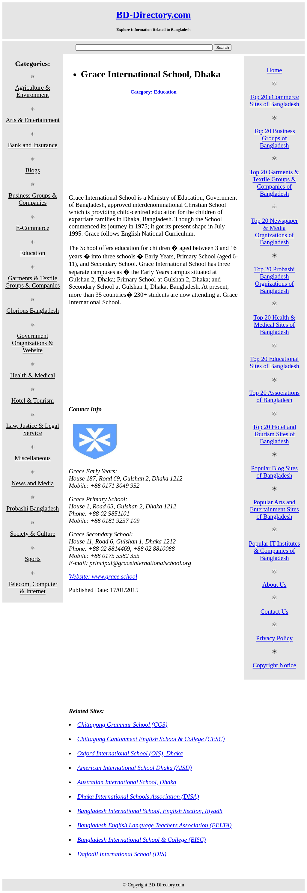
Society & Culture (32, 533)
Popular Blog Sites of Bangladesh (274, 472)
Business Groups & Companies (32, 199)
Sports (32, 558)
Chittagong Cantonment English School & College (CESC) (151, 738)
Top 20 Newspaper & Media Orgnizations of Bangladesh (274, 231)
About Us (274, 584)
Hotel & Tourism (32, 400)
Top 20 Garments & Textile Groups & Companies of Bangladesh (274, 182)
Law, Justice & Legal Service (32, 429)
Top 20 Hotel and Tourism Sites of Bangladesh (274, 434)
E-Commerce (32, 227)
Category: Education (153, 92)
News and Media (32, 483)
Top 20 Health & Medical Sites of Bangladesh (274, 324)
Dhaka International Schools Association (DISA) (138, 796)
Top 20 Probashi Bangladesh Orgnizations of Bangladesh (274, 280)
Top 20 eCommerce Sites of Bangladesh (274, 100)
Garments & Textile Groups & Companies (32, 282)
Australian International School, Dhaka (126, 781)
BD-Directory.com (153, 14)
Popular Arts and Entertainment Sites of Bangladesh (274, 509)
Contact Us (274, 611)
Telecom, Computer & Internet (32, 587)
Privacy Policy (274, 638)
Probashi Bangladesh (32, 508)
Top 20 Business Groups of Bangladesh (274, 138)
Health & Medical (32, 375)
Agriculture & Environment (32, 91)
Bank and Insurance (32, 144)
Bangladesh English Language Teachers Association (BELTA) (154, 825)
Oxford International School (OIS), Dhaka (130, 753)
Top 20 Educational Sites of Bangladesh (274, 362)
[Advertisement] (153, 146)
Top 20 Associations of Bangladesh (274, 396)
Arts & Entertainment (33, 119)
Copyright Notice (274, 665)
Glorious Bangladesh (32, 310)
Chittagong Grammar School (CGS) (122, 724)
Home (274, 70)
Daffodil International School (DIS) (121, 853)
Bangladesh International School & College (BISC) (141, 839)
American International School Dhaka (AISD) (134, 767)
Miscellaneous (33, 457)
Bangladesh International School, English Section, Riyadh (149, 810)
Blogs (32, 170)
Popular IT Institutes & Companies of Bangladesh (274, 550)
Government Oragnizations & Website (32, 342)
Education (32, 252)
